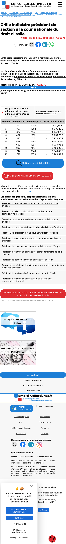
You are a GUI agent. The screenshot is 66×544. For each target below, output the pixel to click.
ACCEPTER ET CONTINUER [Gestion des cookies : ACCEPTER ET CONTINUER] (19, 510)
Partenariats (45, 417)
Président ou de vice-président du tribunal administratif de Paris (32, 227)
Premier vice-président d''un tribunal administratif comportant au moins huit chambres (33, 266)
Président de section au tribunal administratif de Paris (27, 259)
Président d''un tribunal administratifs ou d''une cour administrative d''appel (27, 279)
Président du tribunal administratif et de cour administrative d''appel (30, 204)
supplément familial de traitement (33, 76)
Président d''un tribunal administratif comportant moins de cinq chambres (32, 252)
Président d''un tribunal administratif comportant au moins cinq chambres (31, 239)
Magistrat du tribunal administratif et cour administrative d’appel (28, 14)
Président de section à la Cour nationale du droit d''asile (48, 112)
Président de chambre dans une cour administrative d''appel (31, 246)
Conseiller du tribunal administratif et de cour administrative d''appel (30, 220)
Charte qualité (45, 422)
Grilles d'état (33, 375)
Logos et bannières (44, 406)
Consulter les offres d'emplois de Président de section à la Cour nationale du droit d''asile (33, 294)
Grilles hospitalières (33, 385)
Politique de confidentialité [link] (19, 531)
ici (30, 191)
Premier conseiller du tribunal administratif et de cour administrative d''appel (27, 212)
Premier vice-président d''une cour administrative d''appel (30, 233)
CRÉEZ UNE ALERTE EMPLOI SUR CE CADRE (28, 175)
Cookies (44, 434)
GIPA (19, 79)
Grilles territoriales (33, 380)
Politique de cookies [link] (19, 537)
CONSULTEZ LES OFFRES (33, 163)
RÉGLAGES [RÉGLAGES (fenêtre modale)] (19, 524)
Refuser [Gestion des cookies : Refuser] (19, 518)
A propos (45, 428)
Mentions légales (21, 417)
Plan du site (21, 434)
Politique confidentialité (21, 428)
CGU (21, 422)
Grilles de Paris (33, 390)
